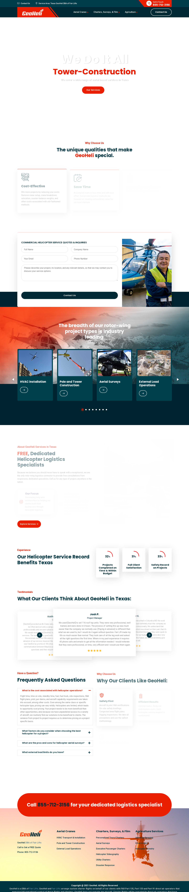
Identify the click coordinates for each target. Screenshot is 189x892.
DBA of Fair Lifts (33, 842)
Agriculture (130, 12)
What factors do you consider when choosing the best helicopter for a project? (51, 732)
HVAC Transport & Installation (71, 837)
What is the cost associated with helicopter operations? (52, 690)
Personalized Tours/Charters (110, 837)
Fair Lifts (73, 3)
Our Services (93, 89)
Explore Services (29, 524)
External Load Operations (149, 383)
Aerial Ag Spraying (144, 837)
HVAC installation (33, 382)
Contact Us (161, 12)
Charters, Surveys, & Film (106, 12)
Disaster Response (105, 865)
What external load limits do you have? (43, 752)
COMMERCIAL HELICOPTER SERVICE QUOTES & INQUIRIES (54, 242)
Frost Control (141, 843)
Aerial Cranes (80, 12)
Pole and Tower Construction (71, 383)
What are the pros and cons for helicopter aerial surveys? (53, 742)
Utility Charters (103, 859)
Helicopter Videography (107, 854)
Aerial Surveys (109, 382)
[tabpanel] (35, 375)
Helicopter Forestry (144, 848)
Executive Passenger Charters (110, 848)
